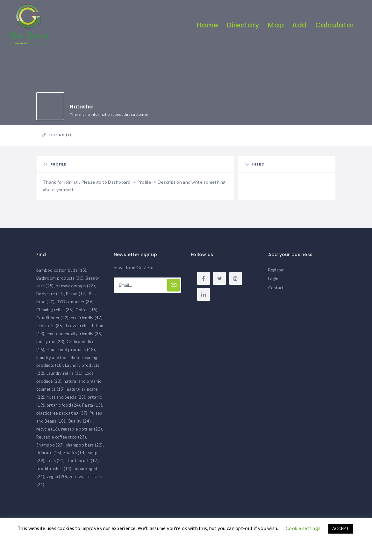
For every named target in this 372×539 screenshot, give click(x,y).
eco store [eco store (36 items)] (50, 327)
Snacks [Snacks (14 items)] (74, 454)
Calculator (334, 25)
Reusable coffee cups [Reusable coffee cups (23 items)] (61, 438)
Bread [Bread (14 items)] (76, 296)
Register (276, 271)
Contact (276, 289)
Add (299, 25)
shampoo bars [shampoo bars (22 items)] (84, 446)
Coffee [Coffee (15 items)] (86, 311)
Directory (242, 25)
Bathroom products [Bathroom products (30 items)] (59, 280)
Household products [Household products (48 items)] (70, 351)
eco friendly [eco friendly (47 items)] (87, 319)
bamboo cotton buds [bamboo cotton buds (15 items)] (61, 272)
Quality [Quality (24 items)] (79, 422)
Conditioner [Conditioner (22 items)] (52, 319)
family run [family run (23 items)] (50, 343)
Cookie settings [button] (303, 528)
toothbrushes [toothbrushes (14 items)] (54, 470)
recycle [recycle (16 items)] (47, 430)
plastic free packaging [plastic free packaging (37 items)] (62, 414)
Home (207, 25)
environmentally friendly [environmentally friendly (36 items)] (74, 335)
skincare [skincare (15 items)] (48, 454)
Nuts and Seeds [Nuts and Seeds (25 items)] (65, 399)
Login (273, 280)
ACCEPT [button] (340, 528)
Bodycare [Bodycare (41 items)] (50, 296)
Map (275, 25)
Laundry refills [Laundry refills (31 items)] (64, 375)
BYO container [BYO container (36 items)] (75, 303)
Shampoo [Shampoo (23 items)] (50, 446)
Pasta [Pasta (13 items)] (92, 407)
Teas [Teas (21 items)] (55, 462)
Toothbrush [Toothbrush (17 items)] (83, 462)
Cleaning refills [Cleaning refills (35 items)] (55, 311)
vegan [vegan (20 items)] (56, 478)
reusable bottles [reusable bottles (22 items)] (81, 430)
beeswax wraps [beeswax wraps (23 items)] (75, 288)
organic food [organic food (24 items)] (63, 407)
